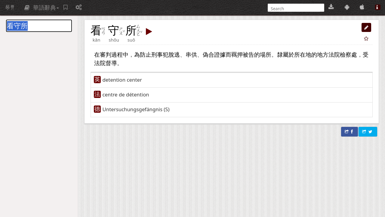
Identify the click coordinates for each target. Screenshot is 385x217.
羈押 (237, 54)
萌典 (10, 7)
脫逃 (174, 54)
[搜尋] (295, 8)
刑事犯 (159, 54)
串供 (191, 54)
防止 (145, 54)
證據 (220, 54)
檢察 (345, 54)
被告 (248, 54)
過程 (117, 54)
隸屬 (282, 54)
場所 (265, 54)
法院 (100, 63)
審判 (105, 54)
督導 (111, 63)
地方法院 (328, 54)
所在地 (302, 54)
